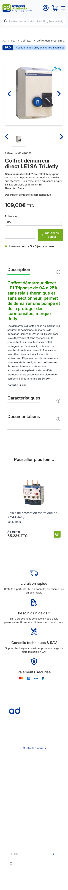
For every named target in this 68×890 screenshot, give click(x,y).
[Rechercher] (6, 21)
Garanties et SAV (34, 821)
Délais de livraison (34, 802)
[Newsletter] (53, 854)
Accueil (4, 40)
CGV (34, 776)
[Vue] (57, 534)
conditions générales (42, 863)
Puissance (11, 216)
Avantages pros (34, 811)
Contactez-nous (33, 748)
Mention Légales (34, 781)
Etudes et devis (34, 806)
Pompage (14, 40)
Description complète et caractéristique (28, 194)
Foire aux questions (34, 771)
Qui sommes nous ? (34, 766)
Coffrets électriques (26, 40)
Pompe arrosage (34, 826)
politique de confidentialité (36, 866)
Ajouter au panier (50, 234)
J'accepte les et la (35, 865)
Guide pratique (34, 816)
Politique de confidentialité (34, 786)
